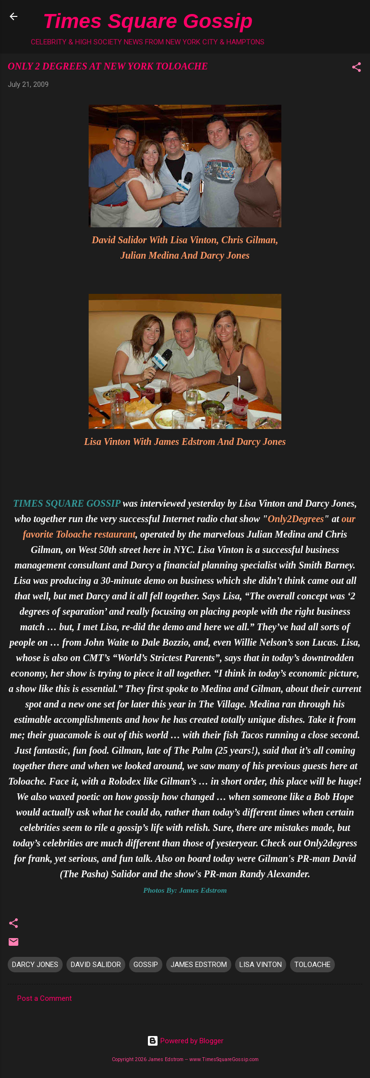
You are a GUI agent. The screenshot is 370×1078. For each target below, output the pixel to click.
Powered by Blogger (185, 1041)
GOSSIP (145, 964)
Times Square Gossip (147, 20)
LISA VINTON (260, 964)
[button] (356, 68)
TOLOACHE (312, 964)
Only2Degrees (296, 518)
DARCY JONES (35, 964)
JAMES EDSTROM (199, 964)
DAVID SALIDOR (96, 964)
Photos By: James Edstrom (185, 890)
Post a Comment (44, 998)
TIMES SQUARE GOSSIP (66, 503)
